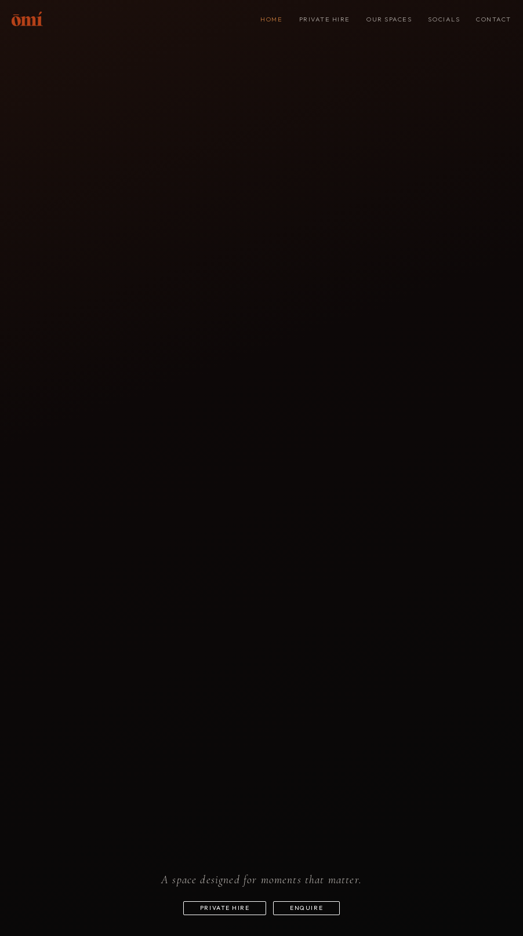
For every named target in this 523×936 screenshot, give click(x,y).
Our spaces (389, 19)
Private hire (324, 19)
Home (271, 19)
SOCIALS (444, 19)
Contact (493, 19)
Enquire (314, 902)
